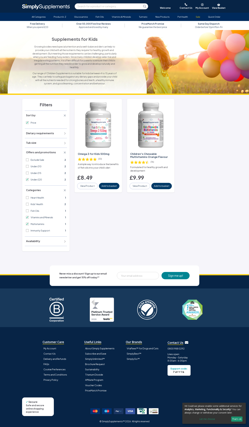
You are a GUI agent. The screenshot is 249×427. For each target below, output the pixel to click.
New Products (162, 16)
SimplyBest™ (134, 353)
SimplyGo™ (133, 358)
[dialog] (214, 413)
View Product (87, 185)
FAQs (46, 364)
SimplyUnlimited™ (95, 358)
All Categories (39, 16)
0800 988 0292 (176, 348)
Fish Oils (100, 16)
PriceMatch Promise (96, 390)
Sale (198, 16)
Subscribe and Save (95, 353)
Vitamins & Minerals (121, 16)
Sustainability (92, 369)
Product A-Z (60, 16)
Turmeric (143, 16)
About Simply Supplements (99, 348)
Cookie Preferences (55, 369)
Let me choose (207, 418)
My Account (50, 348)
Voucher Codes (93, 385)
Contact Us (50, 353)
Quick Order (214, 16)
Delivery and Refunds (55, 358)
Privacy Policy (51, 379)
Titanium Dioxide (94, 374)
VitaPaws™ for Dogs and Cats (142, 348)
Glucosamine (81, 16)
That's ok (237, 418)
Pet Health (183, 16)
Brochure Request (95, 364)
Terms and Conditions (55, 374)
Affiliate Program (94, 379)
